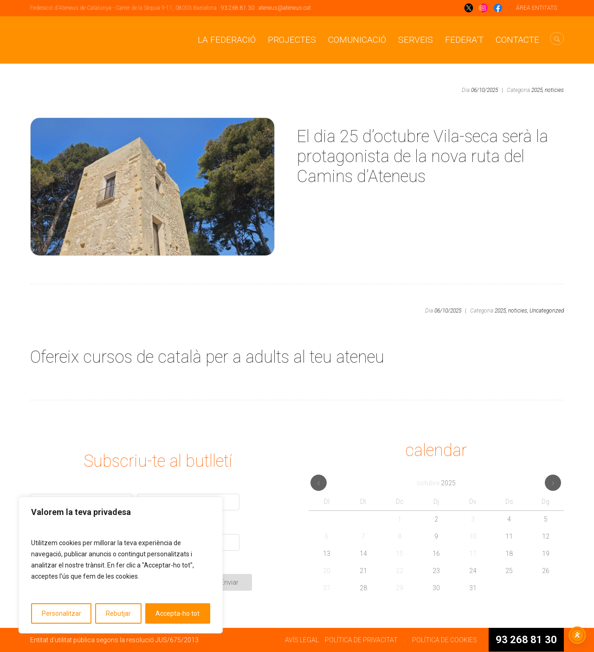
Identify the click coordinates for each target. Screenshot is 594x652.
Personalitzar (61, 613)
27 (326, 588)
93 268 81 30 (237, 8)
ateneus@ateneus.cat (284, 8)
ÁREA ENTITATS (536, 8)
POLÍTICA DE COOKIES (444, 640)
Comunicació (357, 39)
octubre (436, 483)
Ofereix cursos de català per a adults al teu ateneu (207, 357)
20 (326, 570)
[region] (121, 565)
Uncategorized (546, 310)
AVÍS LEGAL (302, 640)
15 (399, 553)
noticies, (518, 310)
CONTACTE (517, 39)
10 (473, 536)
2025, (537, 90)
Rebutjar (118, 613)
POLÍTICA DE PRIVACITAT (361, 640)
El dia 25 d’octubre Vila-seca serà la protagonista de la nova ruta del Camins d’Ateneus (422, 156)
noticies (554, 90)
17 (473, 553)
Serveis (415, 39)
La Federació (227, 39)
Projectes (292, 39)
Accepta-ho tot (177, 613)
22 (399, 570)
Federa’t (464, 39)
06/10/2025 (484, 90)
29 (399, 588)
